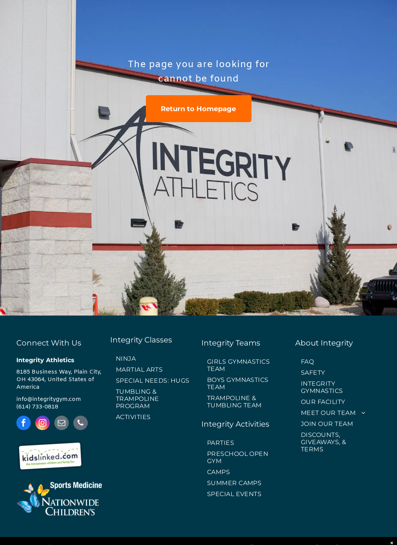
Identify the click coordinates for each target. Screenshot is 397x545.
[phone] (80, 424)
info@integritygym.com (48, 399)
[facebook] (23, 424)
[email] (61, 424)
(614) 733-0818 (37, 407)
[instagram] (42, 424)
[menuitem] (153, 358)
